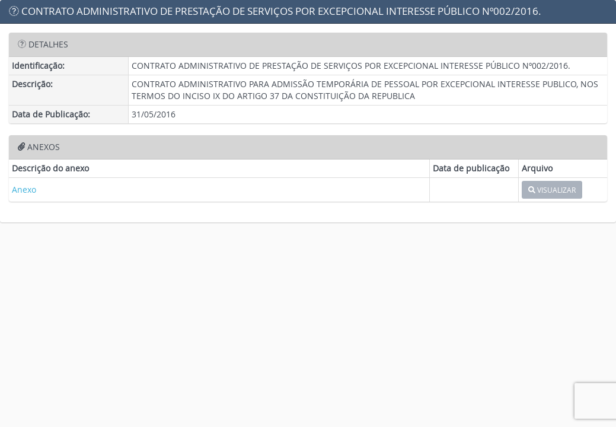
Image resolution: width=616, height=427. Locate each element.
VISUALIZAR (552, 190)
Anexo (24, 189)
